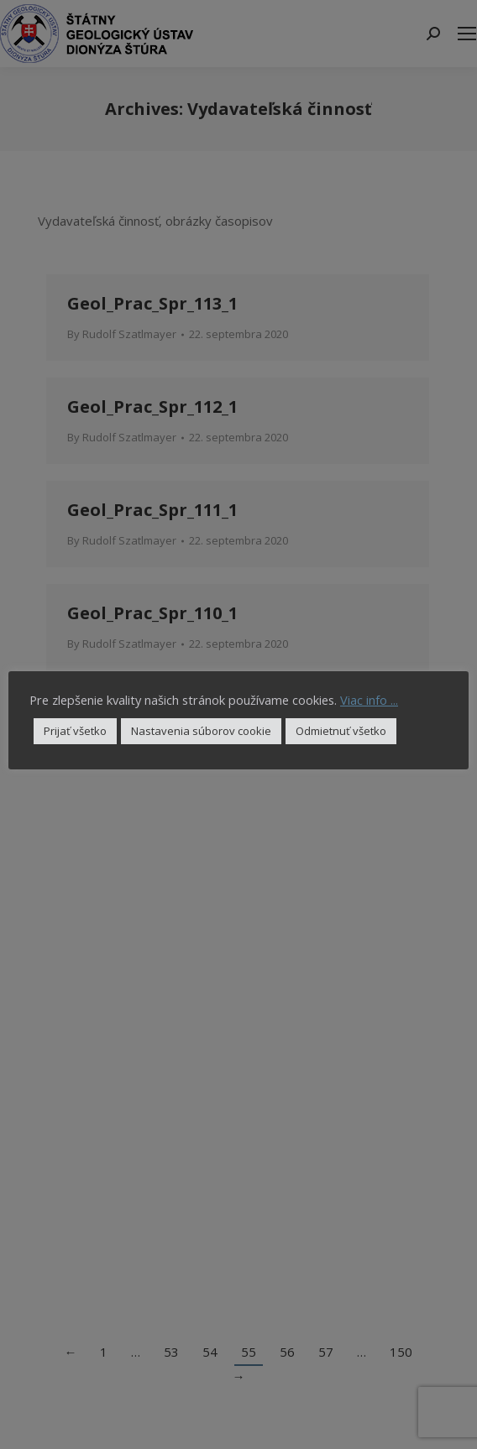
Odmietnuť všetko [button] (341, 730)
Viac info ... (369, 699)
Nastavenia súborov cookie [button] (201, 730)
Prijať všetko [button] (75, 730)
